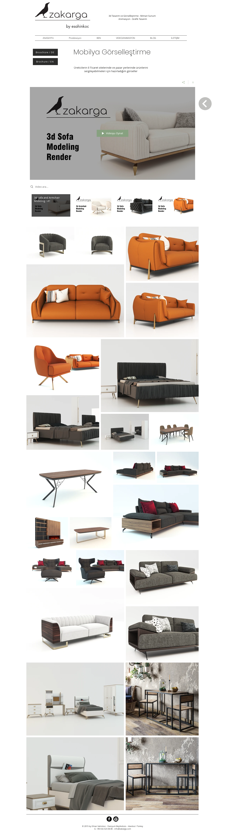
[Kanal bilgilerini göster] (191, 82)
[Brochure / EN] (45, 61)
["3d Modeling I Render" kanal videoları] (112, 207)
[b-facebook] (109, 819)
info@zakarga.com (122, 828)
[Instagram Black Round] (115, 819)
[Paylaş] (183, 82)
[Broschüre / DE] (45, 52)
